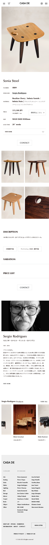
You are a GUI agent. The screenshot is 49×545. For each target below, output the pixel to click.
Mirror (5, 496)
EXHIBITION (20, 524)
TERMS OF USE (31, 534)
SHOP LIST (6, 524)
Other (5, 507)
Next (46, 423)
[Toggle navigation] (4, 3)
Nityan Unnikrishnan (23, 504)
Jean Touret (35, 485)
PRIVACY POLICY (19, 534)
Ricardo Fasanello (22, 482)
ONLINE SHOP (9, 3)
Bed (4, 491)
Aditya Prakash (21, 496)
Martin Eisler (35, 496)
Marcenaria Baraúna (37, 507)
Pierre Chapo (21, 480)
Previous (2, 423)
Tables (5, 485)
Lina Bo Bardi (36, 477)
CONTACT (24, 142)
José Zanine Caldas (22, 493)
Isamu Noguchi (36, 488)
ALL (4, 477)
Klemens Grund (36, 504)
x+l (18, 502)
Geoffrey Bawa (36, 482)
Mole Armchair (18, 437)
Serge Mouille (36, 480)
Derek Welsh (35, 499)
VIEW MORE (6, 383)
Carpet (5, 499)
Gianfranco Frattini (22, 499)
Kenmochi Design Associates (22, 511)
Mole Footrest (42, 437)
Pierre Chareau (21, 488)
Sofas (4, 482)
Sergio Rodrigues (19, 93)
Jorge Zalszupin (36, 493)
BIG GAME (20, 507)
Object (5, 504)
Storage (5, 493)
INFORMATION (7, 526)
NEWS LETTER (38, 525)
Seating (5, 480)
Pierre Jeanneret (22, 477)
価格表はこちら (36, 112)
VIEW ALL (44, 401)
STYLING (13, 524)
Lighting (5, 488)
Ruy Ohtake (35, 491)
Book (4, 502)
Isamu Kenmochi (22, 491)
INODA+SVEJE (36, 502)
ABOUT (15, 526)
